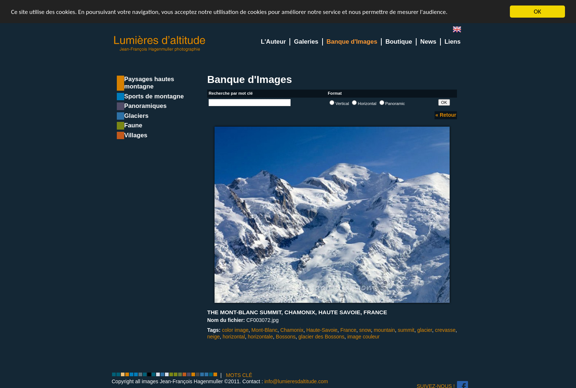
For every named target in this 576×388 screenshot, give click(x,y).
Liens (452, 41)
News (428, 41)
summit (406, 330)
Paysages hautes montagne (149, 83)
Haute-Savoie (322, 330)
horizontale (260, 337)
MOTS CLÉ (239, 375)
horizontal (234, 337)
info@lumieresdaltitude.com (296, 381)
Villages (135, 135)
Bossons (286, 337)
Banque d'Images (352, 41)
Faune (133, 125)
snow (365, 330)
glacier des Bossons (321, 337)
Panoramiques (145, 105)
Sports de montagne (154, 96)
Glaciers (136, 115)
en (460, 31)
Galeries (306, 41)
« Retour (445, 115)
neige (213, 337)
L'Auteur (273, 41)
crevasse (445, 330)
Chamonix (291, 330)
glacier (424, 330)
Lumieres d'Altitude (160, 43)
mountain (384, 330)
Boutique (398, 41)
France (348, 330)
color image (235, 330)
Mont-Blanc (264, 330)
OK (537, 11)
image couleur (363, 337)
